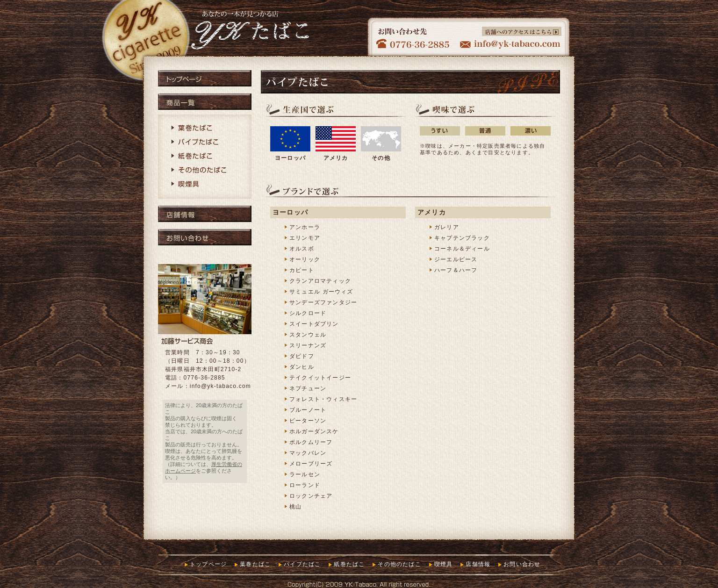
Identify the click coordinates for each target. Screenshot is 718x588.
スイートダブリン (314, 324)
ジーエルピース (455, 259)
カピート (301, 270)
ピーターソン (307, 420)
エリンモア (304, 238)
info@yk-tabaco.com (220, 386)
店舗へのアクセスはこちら (521, 31)
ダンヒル (301, 367)
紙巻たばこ (204, 157)
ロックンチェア (310, 496)
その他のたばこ (204, 171)
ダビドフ (301, 356)
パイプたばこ (204, 143)
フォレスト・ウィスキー (323, 399)
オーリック (304, 259)
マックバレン (307, 453)
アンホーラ (304, 227)
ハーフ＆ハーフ (455, 270)
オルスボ (301, 248)
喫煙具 (204, 185)
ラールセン (304, 474)
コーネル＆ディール (462, 248)
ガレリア (446, 227)
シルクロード (307, 313)
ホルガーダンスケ (314, 431)
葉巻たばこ (204, 129)
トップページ (204, 78)
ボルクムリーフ (310, 442)
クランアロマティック (320, 281)
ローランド (304, 485)
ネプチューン (307, 388)
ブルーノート (307, 410)
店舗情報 (204, 214)
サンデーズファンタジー (323, 302)
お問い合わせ (204, 237)
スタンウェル (307, 334)
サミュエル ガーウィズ (321, 291)
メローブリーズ (310, 463)
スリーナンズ (307, 345)
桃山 (295, 506)
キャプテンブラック (462, 238)
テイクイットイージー (320, 377)
